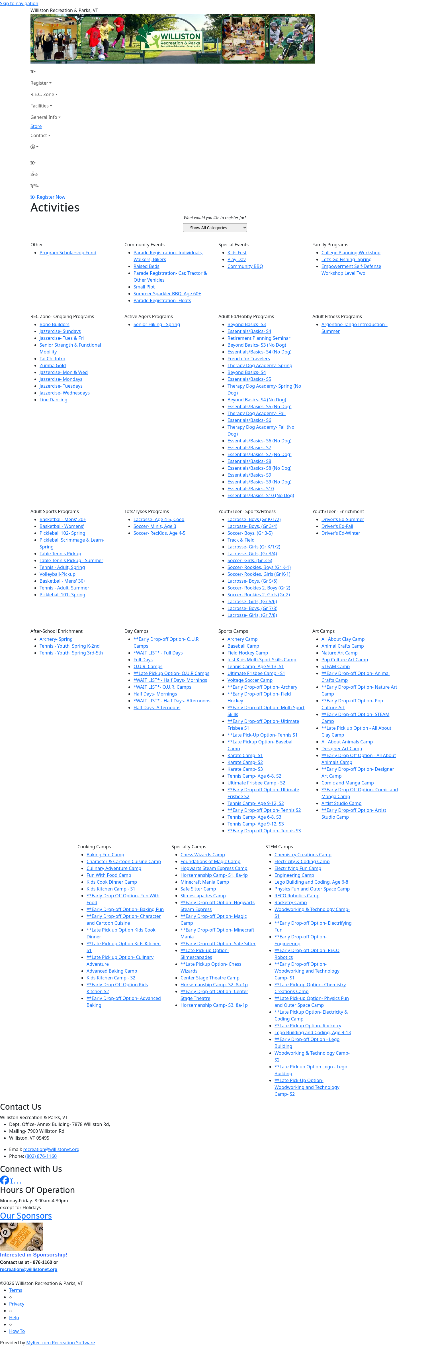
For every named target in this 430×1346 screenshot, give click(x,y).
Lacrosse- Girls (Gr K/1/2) (254, 547)
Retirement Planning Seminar (259, 338)
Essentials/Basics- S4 (249, 331)
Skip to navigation (19, 3)
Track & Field (241, 540)
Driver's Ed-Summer (343, 519)
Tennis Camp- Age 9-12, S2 (256, 803)
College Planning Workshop (351, 252)
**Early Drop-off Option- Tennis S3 (264, 830)
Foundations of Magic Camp (210, 861)
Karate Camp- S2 (245, 762)
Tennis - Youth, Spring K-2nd (70, 646)
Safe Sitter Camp (198, 889)
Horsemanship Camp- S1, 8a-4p (214, 875)
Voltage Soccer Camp (250, 680)
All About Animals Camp (347, 742)
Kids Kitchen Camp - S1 (111, 889)
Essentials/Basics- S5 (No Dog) (259, 406)
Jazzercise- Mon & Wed (64, 372)
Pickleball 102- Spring (62, 533)
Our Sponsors (26, 1215)
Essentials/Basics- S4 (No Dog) (259, 352)
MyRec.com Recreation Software (60, 1342)
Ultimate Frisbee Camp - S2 (256, 783)
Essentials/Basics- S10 (251, 488)
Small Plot (144, 287)
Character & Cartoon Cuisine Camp (124, 861)
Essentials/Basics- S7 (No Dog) (259, 454)
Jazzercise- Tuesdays (61, 386)
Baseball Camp (243, 646)
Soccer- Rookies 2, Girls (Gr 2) (259, 594)
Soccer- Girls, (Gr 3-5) (250, 560)
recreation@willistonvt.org (51, 1149)
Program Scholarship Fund (68, 252)
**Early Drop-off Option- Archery (262, 687)
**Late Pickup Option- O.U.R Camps (171, 673)
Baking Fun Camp (105, 854)
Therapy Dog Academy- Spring (260, 365)
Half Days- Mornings (155, 694)
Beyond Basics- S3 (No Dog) (257, 345)
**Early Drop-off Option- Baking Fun (125, 909)
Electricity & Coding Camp (302, 861)
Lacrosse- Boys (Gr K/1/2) (254, 519)
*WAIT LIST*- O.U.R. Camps (162, 687)
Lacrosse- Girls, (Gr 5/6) (252, 601)
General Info (43, 117)
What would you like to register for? (215, 217)
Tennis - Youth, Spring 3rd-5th (71, 653)
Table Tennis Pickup (60, 553)
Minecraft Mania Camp (205, 882)
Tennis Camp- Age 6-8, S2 (254, 776)
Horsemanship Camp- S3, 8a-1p (214, 1005)
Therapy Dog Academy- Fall (257, 413)
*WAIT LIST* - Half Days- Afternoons (172, 701)
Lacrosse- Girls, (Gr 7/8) (252, 615)
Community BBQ (245, 266)
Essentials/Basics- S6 (249, 420)
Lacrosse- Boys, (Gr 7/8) (252, 608)
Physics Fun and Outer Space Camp (312, 889)
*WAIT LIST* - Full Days (158, 653)
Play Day (237, 259)
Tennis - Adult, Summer (64, 588)
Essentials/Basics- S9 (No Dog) (259, 482)
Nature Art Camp (340, 653)
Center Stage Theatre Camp (210, 978)
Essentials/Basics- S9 (249, 475)
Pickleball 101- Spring (62, 594)
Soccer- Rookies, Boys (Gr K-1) (259, 567)
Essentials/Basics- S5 (249, 379)
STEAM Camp (336, 666)
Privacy (16, 1304)
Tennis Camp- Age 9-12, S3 (256, 824)
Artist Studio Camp (341, 803)
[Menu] (34, 185)
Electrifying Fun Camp (298, 868)
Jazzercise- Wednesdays (65, 393)
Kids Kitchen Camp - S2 (111, 978)
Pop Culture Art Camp (345, 659)
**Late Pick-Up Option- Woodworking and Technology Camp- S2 (307, 1087)
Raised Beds (146, 266)
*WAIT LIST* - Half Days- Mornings (170, 680)
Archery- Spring (56, 639)
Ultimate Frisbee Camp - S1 (256, 673)
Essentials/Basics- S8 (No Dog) (259, 468)
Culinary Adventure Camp (114, 868)
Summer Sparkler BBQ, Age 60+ (167, 293)
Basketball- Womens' (62, 526)
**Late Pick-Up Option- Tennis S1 (263, 735)
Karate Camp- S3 (245, 769)
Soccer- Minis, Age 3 (155, 526)
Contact (38, 135)
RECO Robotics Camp (297, 895)
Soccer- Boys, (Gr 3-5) (250, 533)
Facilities (39, 106)
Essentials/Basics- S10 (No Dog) (261, 495)
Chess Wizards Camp (203, 854)
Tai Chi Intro (52, 358)
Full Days (143, 659)
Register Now (51, 197)
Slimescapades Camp (203, 895)
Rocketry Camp (291, 902)
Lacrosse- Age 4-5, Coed (159, 519)
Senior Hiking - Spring (157, 324)
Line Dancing (53, 400)
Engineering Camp (294, 875)
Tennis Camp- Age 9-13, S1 (256, 666)
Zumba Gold (53, 365)
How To (17, 1331)
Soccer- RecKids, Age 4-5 (159, 533)
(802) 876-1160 (41, 1156)
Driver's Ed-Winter (341, 533)
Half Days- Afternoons (157, 707)
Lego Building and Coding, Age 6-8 (311, 882)
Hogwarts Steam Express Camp (214, 868)
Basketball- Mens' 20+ (63, 519)
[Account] (45, 147)
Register (39, 83)
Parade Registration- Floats (162, 300)
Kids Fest (237, 252)
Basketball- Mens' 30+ (63, 581)
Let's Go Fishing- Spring (347, 259)
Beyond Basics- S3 (247, 324)
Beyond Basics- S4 (247, 372)
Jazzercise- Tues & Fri (62, 338)
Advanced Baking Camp (112, 971)
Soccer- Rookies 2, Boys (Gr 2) (259, 588)
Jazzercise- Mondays (61, 379)
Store (36, 126)
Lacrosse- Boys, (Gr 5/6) (252, 581)
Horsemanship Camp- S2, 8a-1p (214, 984)
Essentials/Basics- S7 (249, 447)
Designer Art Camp (342, 748)
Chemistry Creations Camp (303, 854)
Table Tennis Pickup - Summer (71, 560)
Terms (15, 1290)
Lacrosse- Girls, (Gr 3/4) (252, 553)
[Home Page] (45, 71)
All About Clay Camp (343, 639)
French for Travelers (249, 358)
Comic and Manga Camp (348, 783)
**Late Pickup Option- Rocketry (308, 1025)
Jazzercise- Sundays (60, 331)
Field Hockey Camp (248, 653)
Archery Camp (243, 639)
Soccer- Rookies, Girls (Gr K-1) (259, 574)
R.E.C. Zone (42, 94)
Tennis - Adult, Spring (62, 567)
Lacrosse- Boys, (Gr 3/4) (252, 526)
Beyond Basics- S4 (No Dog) (257, 400)
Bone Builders (54, 324)
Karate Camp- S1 (245, 755)
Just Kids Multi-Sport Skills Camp (262, 659)
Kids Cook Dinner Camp (112, 882)
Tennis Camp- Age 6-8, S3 (254, 817)
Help (14, 1317)
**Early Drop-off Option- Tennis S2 (264, 810)
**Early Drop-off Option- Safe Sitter (218, 943)
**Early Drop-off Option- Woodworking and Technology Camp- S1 (307, 971)
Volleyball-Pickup (57, 574)
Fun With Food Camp (109, 875)
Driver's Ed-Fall (337, 526)
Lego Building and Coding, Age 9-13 (313, 1032)
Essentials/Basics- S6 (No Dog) (259, 441)
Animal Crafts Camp (343, 646)
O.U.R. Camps (148, 666)
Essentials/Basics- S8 (249, 461)
